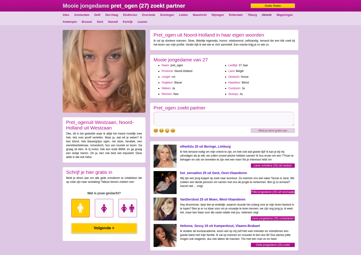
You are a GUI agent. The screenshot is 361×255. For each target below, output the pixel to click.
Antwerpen (70, 21)
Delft (97, 15)
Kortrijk (128, 21)
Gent (100, 21)
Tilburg (252, 15)
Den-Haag (111, 15)
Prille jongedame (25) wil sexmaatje (272, 192)
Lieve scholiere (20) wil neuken (273, 165)
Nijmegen (218, 15)
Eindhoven (130, 15)
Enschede (148, 15)
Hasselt (113, 21)
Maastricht (200, 15)
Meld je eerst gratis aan (273, 130)
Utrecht (266, 15)
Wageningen (285, 15)
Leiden (183, 15)
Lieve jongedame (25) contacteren (273, 218)
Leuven (142, 21)
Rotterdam (236, 15)
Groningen (167, 15)
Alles (66, 15)
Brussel (87, 21)
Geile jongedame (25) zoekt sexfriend (273, 245)
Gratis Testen (273, 5)
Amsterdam (81, 15)
